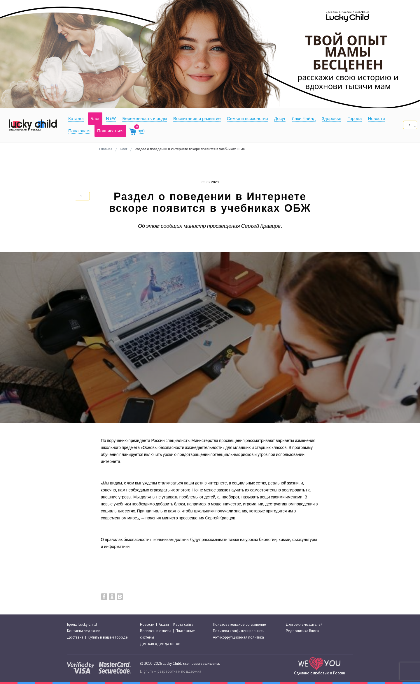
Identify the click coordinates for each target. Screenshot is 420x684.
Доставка (75, 637)
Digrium (146, 671)
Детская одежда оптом (160, 643)
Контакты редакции (83, 630)
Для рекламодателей (304, 624)
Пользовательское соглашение (239, 624)
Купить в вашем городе (108, 637)
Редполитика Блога (302, 630)
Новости (147, 624)
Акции (164, 624)
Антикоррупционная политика (238, 637)
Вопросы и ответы (155, 630)
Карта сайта (183, 624)
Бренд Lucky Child (82, 624)
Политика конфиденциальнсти (239, 630)
